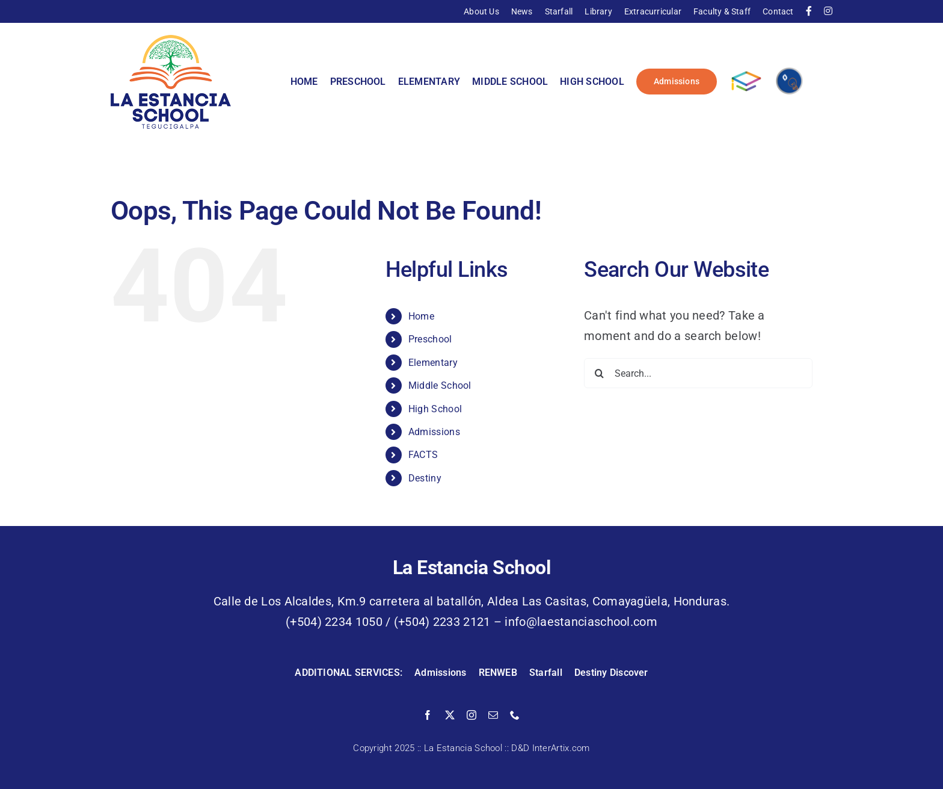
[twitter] (450, 715)
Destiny (424, 478)
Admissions (434, 432)
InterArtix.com (561, 748)
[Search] (599, 373)
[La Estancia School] (171, 41)
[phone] (515, 715)
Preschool (430, 339)
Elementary (433, 362)
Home (421, 316)
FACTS (423, 454)
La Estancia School (463, 748)
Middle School (440, 385)
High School (435, 409)
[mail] (493, 715)
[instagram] (471, 715)
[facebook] (427, 715)
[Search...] (698, 373)
